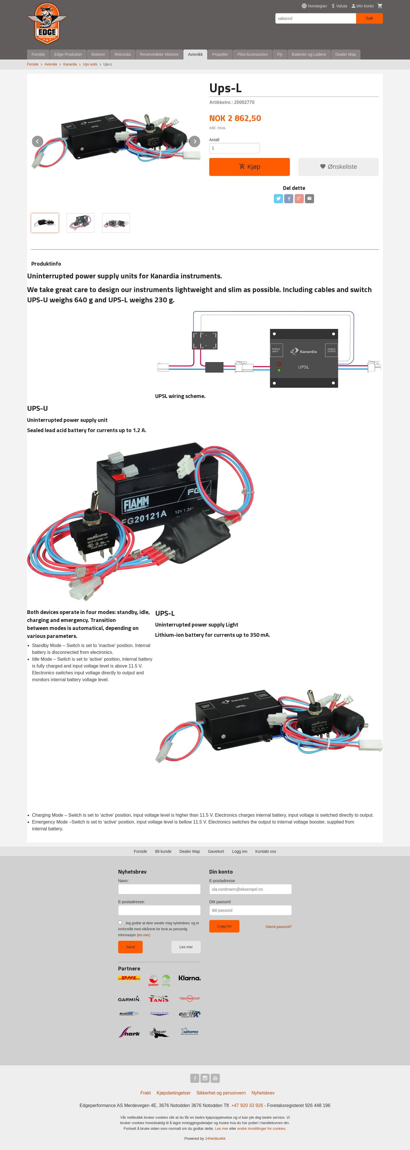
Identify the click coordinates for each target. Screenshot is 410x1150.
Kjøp (249, 166)
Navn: (123, 880)
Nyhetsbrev (263, 1093)
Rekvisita (122, 54)
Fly (279, 54)
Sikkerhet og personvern (221, 1093)
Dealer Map (345, 54)
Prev (43, 140)
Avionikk (195, 54)
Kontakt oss (265, 851)
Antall (214, 139)
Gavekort (216, 851)
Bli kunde (163, 851)
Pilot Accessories (252, 54)
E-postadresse (222, 880)
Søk (369, 18)
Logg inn (239, 851)
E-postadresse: (131, 902)
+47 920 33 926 (247, 1105)
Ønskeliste (338, 166)
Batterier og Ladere (309, 54)
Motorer (98, 54)
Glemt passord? (279, 927)
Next (200, 140)
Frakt (145, 1093)
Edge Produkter (68, 54)
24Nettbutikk (215, 1138)
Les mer (186, 947)
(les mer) (143, 935)
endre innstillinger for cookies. (261, 1128)
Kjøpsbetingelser (173, 1093)
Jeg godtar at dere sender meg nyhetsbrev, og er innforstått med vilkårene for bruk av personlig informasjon (158, 929)
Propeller (220, 54)
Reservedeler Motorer (159, 54)
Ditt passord (220, 902)
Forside (38, 54)
